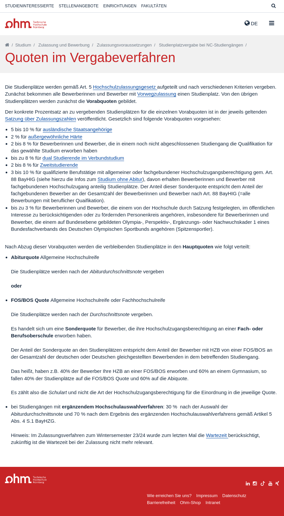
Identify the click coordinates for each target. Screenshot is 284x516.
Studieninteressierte (29, 6)
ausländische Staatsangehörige (77, 129)
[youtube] (270, 482)
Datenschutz (234, 495)
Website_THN (26, 23)
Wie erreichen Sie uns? (169, 495)
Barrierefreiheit (161, 502)
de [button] (251, 23)
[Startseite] (7, 45)
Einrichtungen (119, 6)
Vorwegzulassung (157, 94)
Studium (23, 45)
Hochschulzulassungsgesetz (125, 87)
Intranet (212, 502)
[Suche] (273, 6)
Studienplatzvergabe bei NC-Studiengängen (201, 45)
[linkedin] (248, 482)
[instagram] (255, 482)
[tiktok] (262, 482)
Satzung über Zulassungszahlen (40, 119)
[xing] (277, 482)
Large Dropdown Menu (26, 478)
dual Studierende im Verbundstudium (83, 158)
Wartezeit (217, 435)
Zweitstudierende (59, 165)
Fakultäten (153, 6)
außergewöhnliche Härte (55, 136)
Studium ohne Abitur (120, 179)
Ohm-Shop (190, 502)
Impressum (207, 495)
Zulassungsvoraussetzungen (124, 45)
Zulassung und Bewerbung (64, 45)
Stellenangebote (79, 6)
